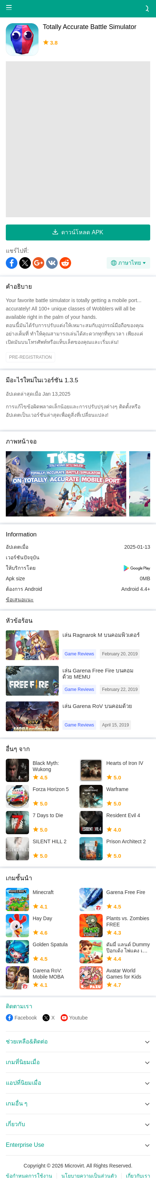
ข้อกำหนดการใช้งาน (29, 1176)
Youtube (78, 1018)
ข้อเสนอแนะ (20, 599)
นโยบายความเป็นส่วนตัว (89, 1176)
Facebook (26, 1018)
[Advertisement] (78, 139)
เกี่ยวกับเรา (138, 1176)
